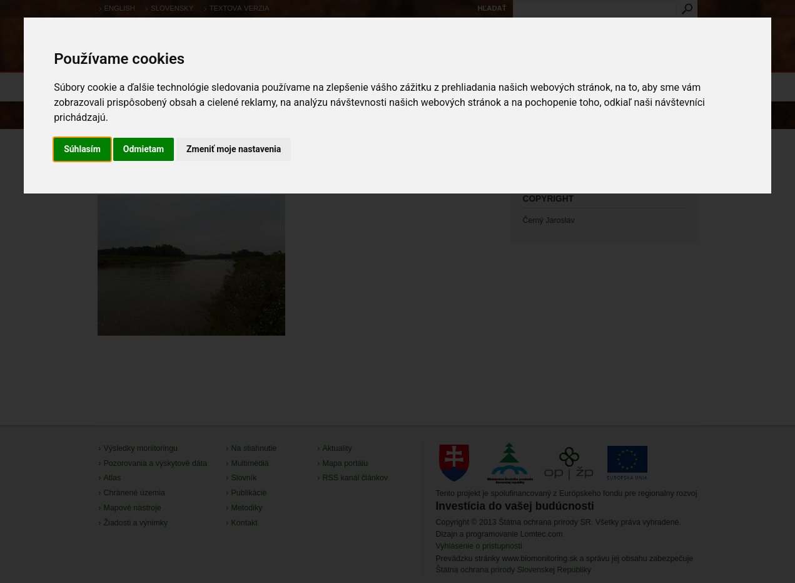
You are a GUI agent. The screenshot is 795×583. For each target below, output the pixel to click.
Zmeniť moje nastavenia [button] (233, 149)
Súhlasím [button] (82, 149)
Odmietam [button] (143, 149)
